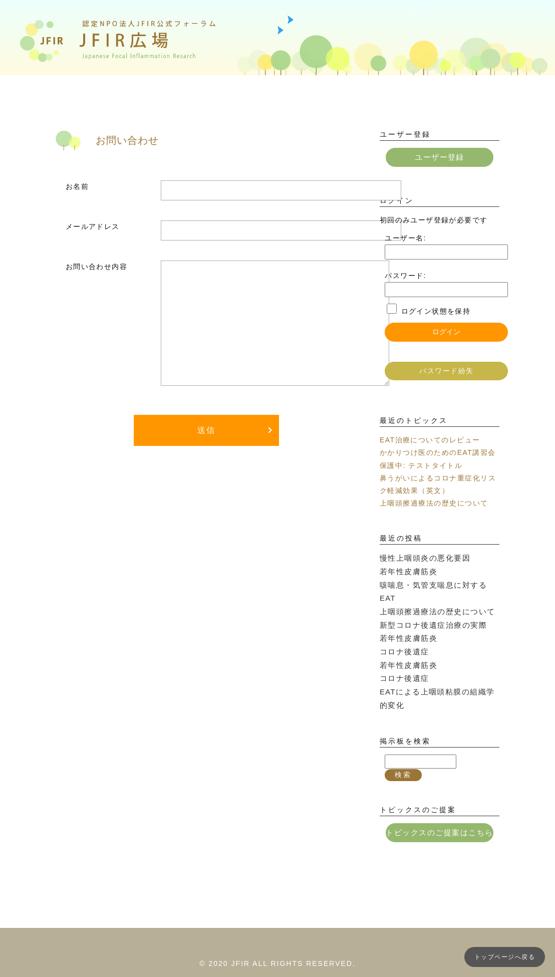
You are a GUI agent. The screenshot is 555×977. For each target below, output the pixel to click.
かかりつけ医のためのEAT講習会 (437, 452)
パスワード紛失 (446, 370)
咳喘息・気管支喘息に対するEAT (437, 582)
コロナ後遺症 (403, 633)
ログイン (446, 331)
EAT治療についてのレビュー (430, 439)
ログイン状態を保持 (436, 311)
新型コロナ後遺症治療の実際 (430, 608)
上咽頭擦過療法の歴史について (434, 503)
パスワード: (405, 275)
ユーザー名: (405, 237)
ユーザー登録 (439, 157)
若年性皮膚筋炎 (407, 570)
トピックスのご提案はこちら (439, 810)
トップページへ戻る (504, 956)
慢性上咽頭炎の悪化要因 (422, 557)
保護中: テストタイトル (421, 464)
